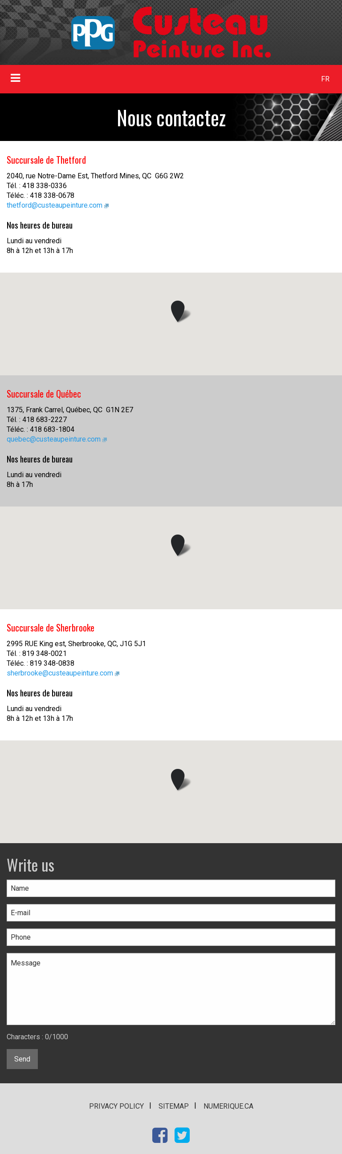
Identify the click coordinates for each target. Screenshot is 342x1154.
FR (325, 79)
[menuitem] (325, 79)
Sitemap (174, 1106)
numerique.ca (228, 1106)
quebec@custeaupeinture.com (54, 439)
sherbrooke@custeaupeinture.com (60, 673)
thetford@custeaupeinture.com (54, 205)
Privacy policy (116, 1106)
